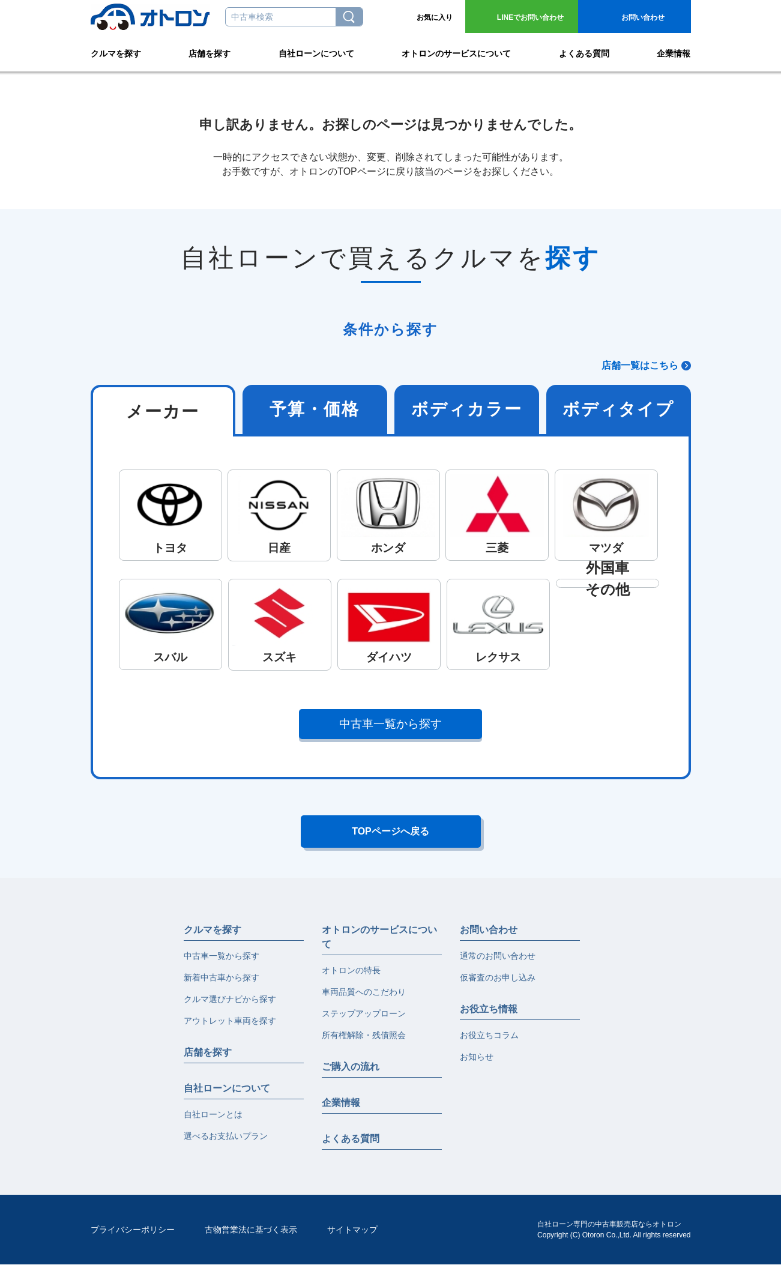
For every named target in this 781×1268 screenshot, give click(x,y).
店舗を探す (209, 51)
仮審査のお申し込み (497, 981)
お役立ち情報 (488, 1012)
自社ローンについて (316, 51)
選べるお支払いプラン (226, 1139)
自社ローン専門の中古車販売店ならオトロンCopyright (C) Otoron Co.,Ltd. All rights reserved (613, 1233)
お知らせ (476, 1060)
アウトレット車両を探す (230, 1024)
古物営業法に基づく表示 (251, 1233)
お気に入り (435, 17)
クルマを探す (116, 51)
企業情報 (673, 51)
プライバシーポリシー (133, 1233)
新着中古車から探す (221, 981)
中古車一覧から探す (390, 724)
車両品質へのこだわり (364, 995)
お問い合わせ (530, 17)
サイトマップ (352, 1233)
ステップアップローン (364, 1017)
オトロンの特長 (351, 974)
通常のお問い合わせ (497, 959)
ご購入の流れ (350, 1070)
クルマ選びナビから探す (230, 1002)
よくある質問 (584, 51)
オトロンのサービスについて (456, 51)
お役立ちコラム (489, 1038)
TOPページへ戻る (390, 833)
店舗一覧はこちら (640, 365)
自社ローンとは (213, 1118)
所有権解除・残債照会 (364, 1038)
